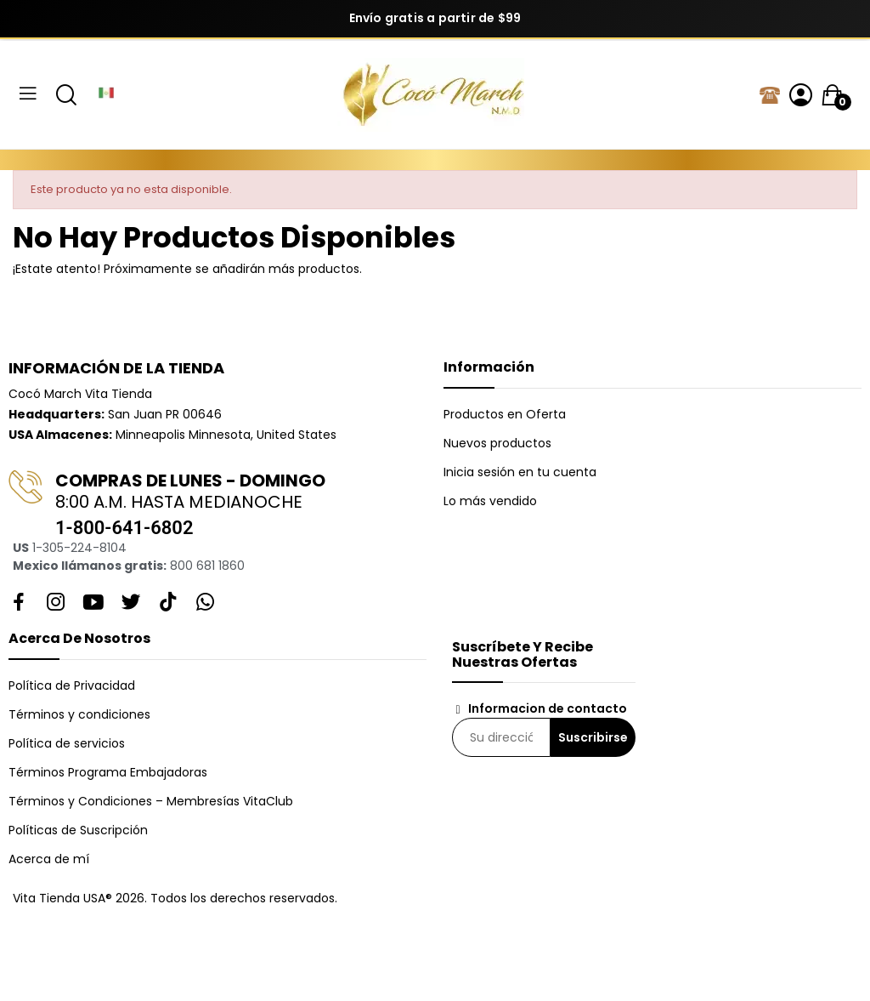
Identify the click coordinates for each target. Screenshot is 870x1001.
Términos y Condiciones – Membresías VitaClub (150, 801)
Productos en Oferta (504, 414)
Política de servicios (66, 743)
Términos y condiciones (79, 714)
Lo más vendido (490, 500)
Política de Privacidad (71, 685)
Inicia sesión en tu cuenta (519, 472)
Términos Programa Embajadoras (107, 772)
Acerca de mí (48, 858)
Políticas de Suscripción (78, 830)
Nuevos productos (497, 443)
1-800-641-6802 (124, 527)
